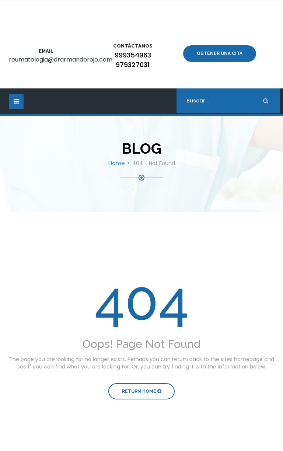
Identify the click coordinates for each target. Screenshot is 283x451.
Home (116, 163)
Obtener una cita (219, 53)
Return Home (141, 391)
